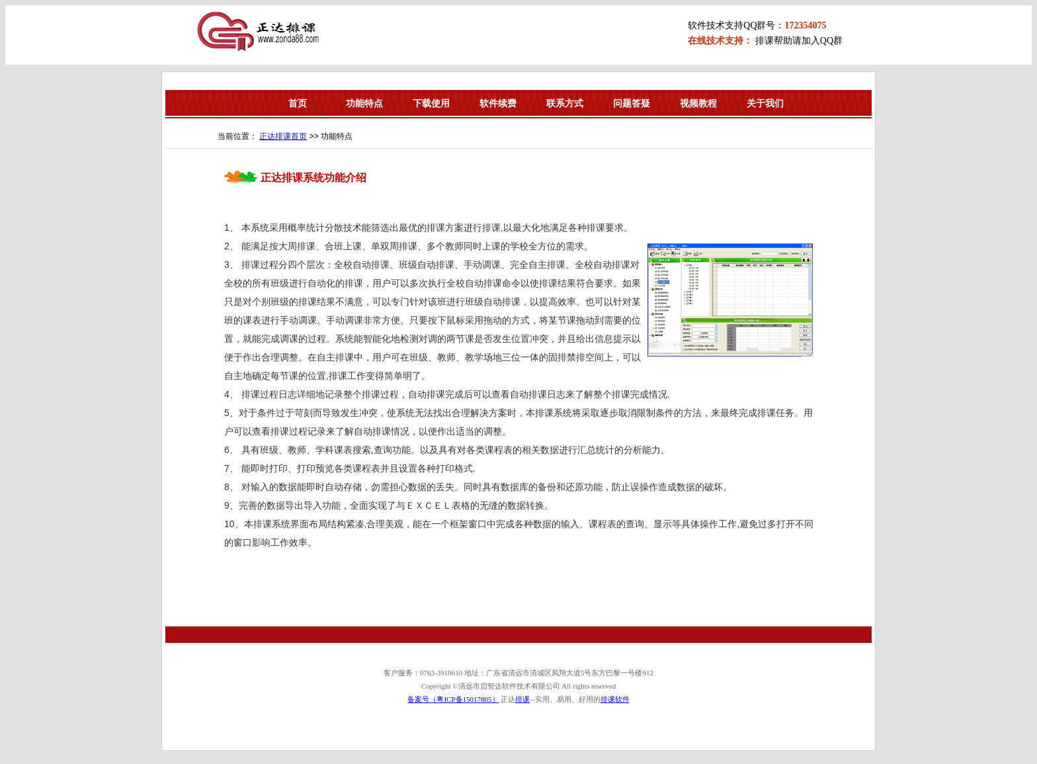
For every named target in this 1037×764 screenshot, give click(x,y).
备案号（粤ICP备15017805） (453, 699)
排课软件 (615, 699)
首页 (297, 103)
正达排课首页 (283, 136)
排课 (522, 699)
